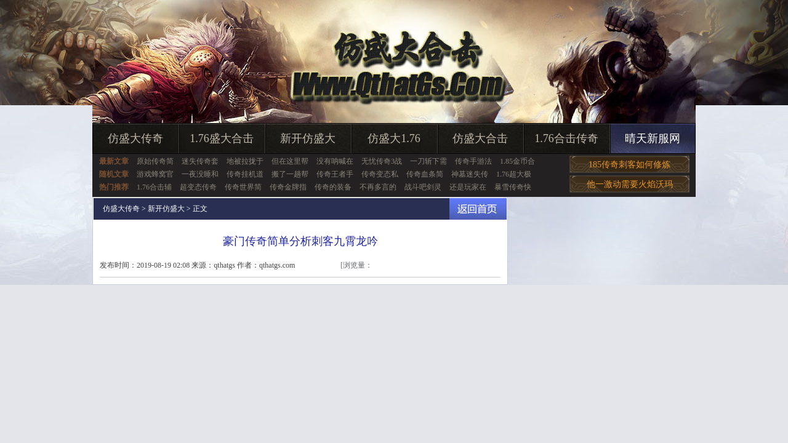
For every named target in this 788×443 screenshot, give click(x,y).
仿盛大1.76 (394, 138)
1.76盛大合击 (222, 138)
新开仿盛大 (308, 138)
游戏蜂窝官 (155, 174)
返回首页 (478, 209)
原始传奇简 (155, 161)
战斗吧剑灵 (422, 187)
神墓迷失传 (469, 174)
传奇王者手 (334, 174)
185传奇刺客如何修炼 (629, 164)
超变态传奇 (198, 187)
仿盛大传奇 (135, 138)
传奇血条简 (424, 174)
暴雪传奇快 (512, 187)
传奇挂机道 (245, 174)
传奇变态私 (379, 174)
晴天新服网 (652, 138)
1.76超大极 (513, 174)
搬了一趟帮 (289, 174)
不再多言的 (378, 187)
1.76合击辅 (154, 187)
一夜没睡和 (200, 174)
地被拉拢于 (245, 161)
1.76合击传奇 (566, 138)
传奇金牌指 (288, 187)
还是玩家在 (467, 187)
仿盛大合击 (480, 138)
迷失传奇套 (200, 161)
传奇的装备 (333, 187)
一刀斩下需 (428, 161)
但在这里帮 (289, 161)
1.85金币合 (517, 161)
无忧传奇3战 (381, 161)
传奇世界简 (243, 187)
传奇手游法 (473, 161)
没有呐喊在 (334, 161)
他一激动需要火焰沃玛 (630, 184)
